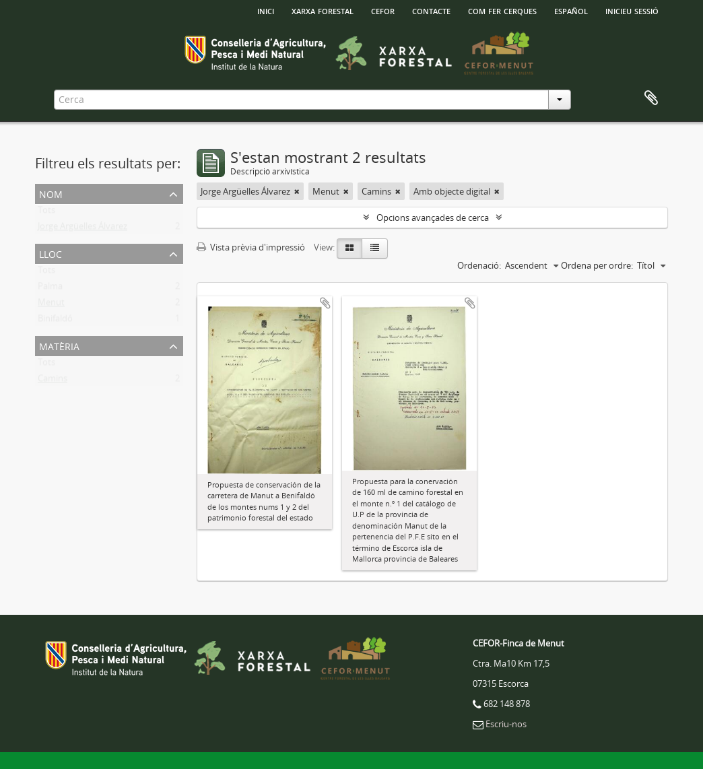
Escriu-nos (506, 724)
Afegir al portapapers (325, 303)
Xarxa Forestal (323, 10)
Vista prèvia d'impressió (251, 247)
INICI (265, 10)
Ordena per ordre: (597, 265)
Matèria (59, 345)
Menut (51, 305)
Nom (51, 193)
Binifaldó (55, 321)
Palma (50, 289)
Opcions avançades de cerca (432, 217)
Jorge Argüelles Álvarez (82, 229)
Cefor (383, 10)
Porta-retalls (651, 98)
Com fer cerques (502, 10)
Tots (46, 213)
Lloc (50, 253)
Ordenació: (479, 265)
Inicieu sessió (632, 10)
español (571, 10)
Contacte (431, 10)
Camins (52, 381)
